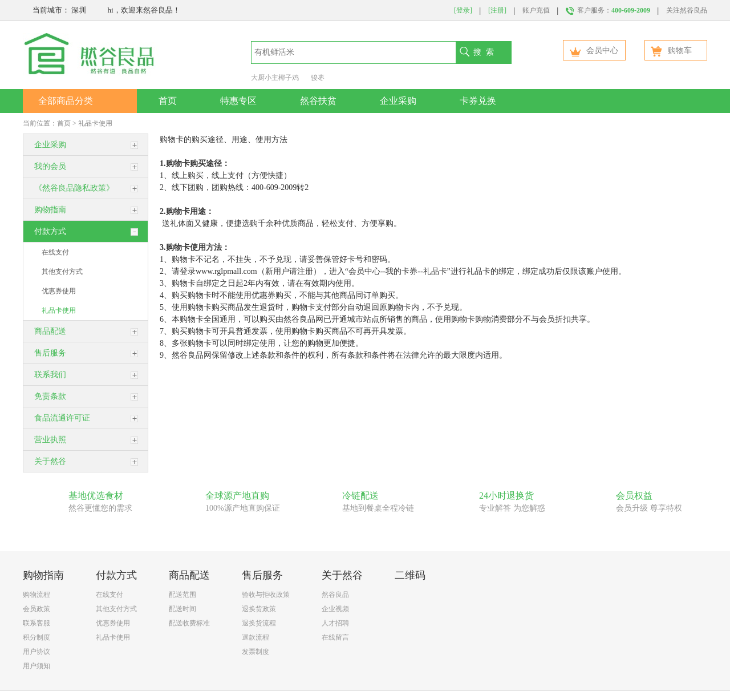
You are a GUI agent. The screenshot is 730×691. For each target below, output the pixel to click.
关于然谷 (50, 461)
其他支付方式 (62, 272)
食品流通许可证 (62, 418)
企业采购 (398, 101)
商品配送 (50, 331)
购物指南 (50, 209)
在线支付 (55, 252)
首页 (168, 101)
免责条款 (50, 396)
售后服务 (50, 353)
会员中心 (593, 50)
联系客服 (36, 623)
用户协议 (36, 652)
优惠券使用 (59, 291)
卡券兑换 (478, 101)
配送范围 (182, 595)
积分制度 (36, 637)
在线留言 (335, 637)
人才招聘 (335, 623)
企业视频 (335, 609)
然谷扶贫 (318, 101)
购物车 (671, 50)
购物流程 (36, 595)
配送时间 (182, 609)
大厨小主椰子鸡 (275, 78)
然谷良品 (335, 595)
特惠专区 (238, 101)
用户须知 (36, 666)
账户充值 (536, 10)
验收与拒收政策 (266, 595)
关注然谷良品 (686, 10)
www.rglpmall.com (226, 271)
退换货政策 (259, 609)
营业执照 (50, 439)
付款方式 (50, 231)
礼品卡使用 (95, 123)
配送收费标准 (189, 623)
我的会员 (50, 166)
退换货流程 (259, 623)
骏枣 (318, 78)
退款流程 (255, 637)
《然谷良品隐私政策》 (74, 188)
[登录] (463, 10)
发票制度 (255, 652)
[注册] (497, 10)
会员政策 (36, 609)
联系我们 (50, 374)
